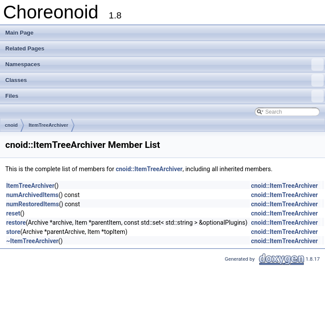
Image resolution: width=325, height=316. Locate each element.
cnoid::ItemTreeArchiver (149, 168)
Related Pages (24, 48)
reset (13, 213)
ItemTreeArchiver (48, 125)
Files (164, 96)
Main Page (19, 32)
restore (16, 222)
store (13, 231)
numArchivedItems (32, 194)
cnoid (11, 125)
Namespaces (164, 64)
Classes (164, 80)
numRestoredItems (32, 204)
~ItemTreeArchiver (32, 240)
